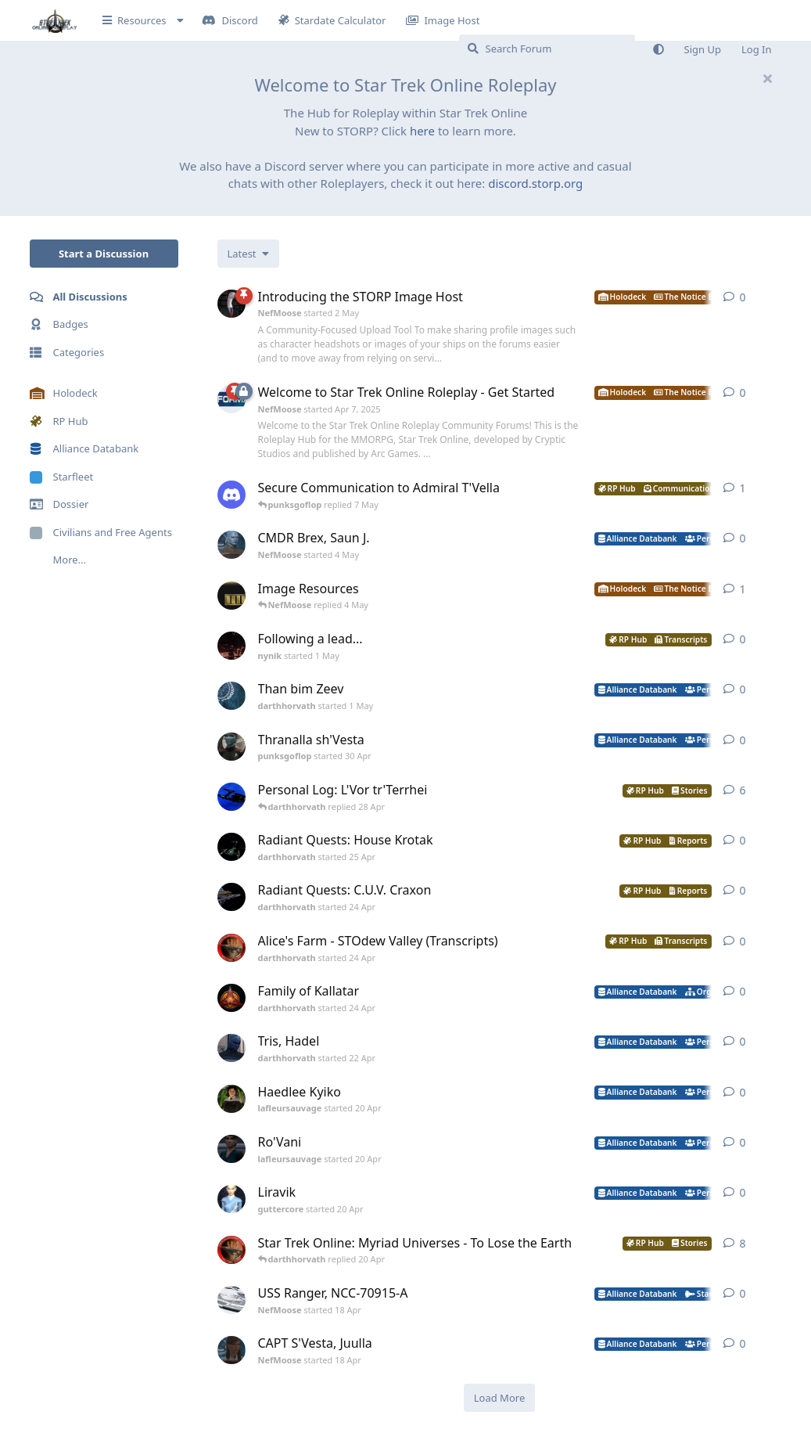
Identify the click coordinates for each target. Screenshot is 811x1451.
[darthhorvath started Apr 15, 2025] (231, 797)
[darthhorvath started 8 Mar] (231, 1250)
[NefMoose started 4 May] (231, 545)
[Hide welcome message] (768, 78)
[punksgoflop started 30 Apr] (231, 747)
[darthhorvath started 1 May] (231, 696)
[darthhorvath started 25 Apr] (231, 847)
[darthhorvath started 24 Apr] (231, 897)
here (422, 131)
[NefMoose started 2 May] (231, 304)
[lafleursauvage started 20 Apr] (231, 1099)
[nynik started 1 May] (231, 646)
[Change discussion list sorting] (248, 253)
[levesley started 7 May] (231, 495)
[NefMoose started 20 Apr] (231, 595)
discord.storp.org (535, 183)
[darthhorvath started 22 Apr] (231, 1048)
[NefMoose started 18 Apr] (231, 1300)
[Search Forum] (547, 48)
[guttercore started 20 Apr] (231, 1199)
